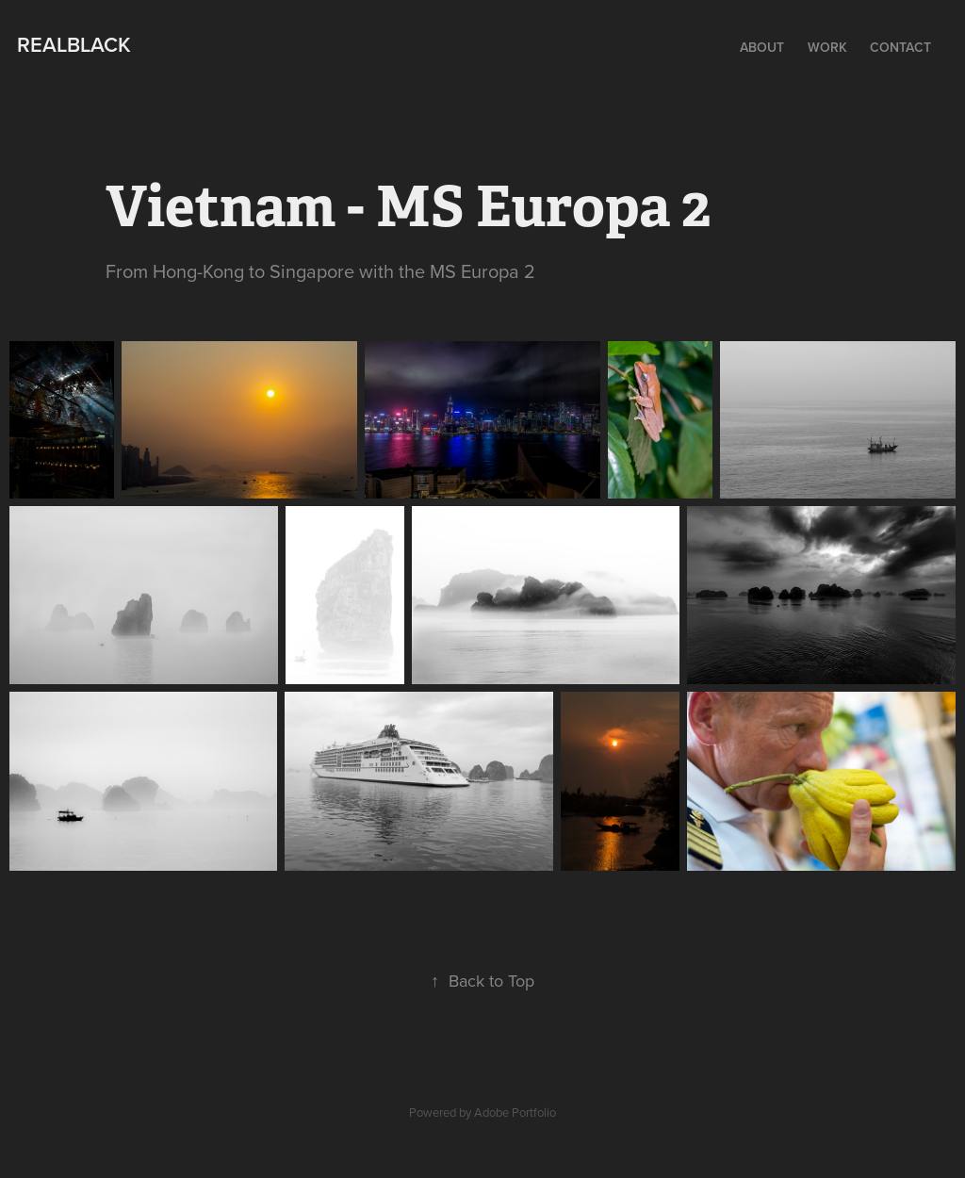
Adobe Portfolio (515, 1112)
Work (827, 47)
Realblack (74, 44)
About (762, 47)
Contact (900, 47)
